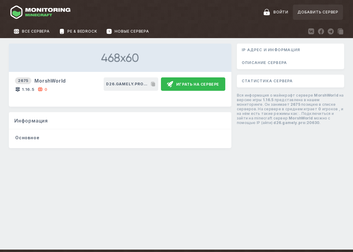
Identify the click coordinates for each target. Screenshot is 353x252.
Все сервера (31, 31)
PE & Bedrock (78, 31)
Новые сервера (127, 31)
